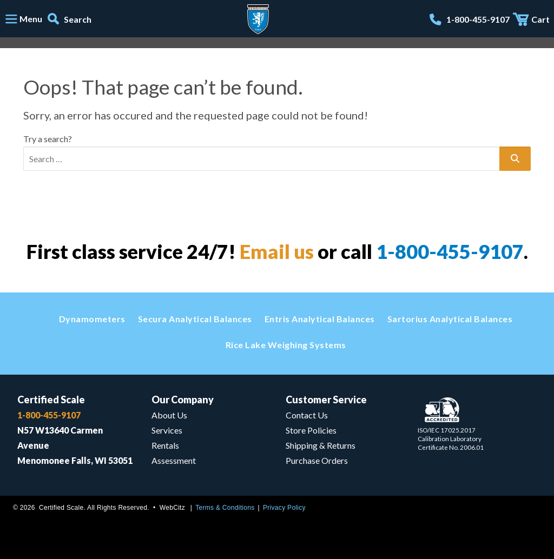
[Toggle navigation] (23, 19)
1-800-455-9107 (450, 251)
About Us (169, 415)
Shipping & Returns (320, 445)
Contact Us (307, 415)
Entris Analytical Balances (320, 319)
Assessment (173, 460)
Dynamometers (92, 319)
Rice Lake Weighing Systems (286, 345)
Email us (277, 251)
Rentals (165, 445)
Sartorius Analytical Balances (450, 319)
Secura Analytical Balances (195, 319)
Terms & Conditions (224, 507)
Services (166, 430)
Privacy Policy (284, 507)
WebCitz (172, 507)
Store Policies (311, 430)
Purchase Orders (317, 460)
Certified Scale (51, 399)
